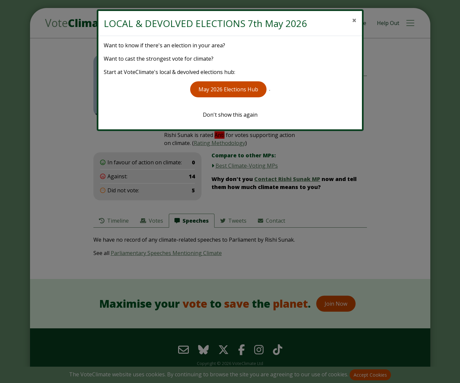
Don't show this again (230, 114)
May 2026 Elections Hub (228, 89)
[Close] (354, 20)
